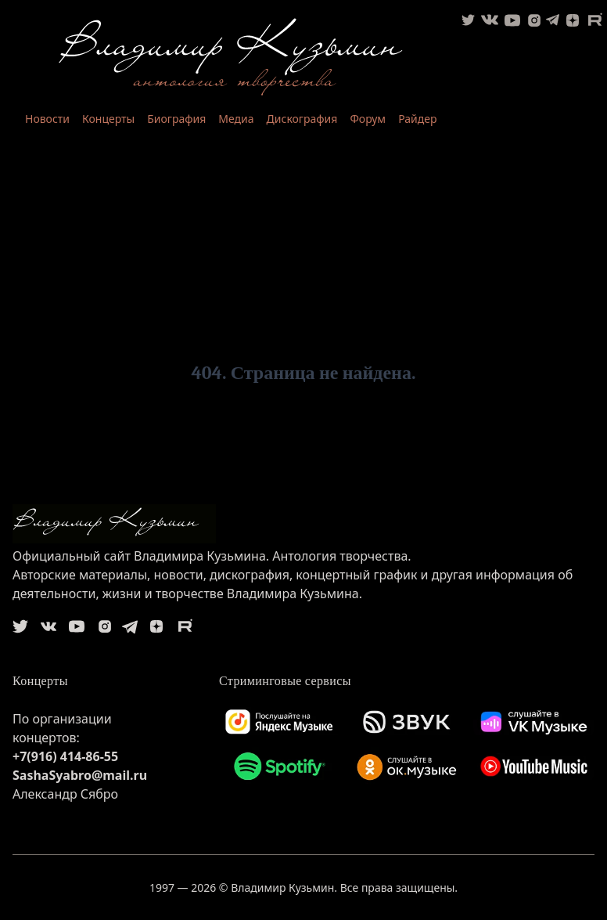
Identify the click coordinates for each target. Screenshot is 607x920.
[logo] (303, 523)
